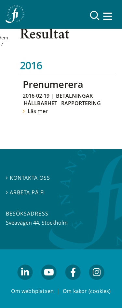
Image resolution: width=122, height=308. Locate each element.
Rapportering (81, 103)
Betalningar (74, 95)
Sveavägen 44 (22, 222)
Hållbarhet (40, 103)
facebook (72, 283)
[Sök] (95, 15)
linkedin (25, 283)
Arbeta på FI (25, 192)
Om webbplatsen (32, 291)
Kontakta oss (28, 177)
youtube (49, 283)
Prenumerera (53, 84)
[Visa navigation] (108, 16)
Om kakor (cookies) (87, 291)
